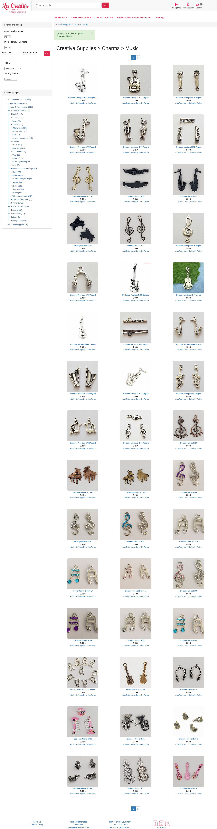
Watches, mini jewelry (21, 179)
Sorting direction (12, 73)
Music (15, 182)
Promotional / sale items (15, 42)
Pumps (15, 193)
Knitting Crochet (17, 221)
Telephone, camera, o (21, 196)
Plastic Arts (15, 114)
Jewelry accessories (19, 107)
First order (78, 825)
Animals (16, 125)
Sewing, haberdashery (21, 138)
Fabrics (14, 217)
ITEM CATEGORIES (81, 17)
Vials (14, 155)
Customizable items (13, 31)
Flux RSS (161, 827)
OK (46, 53)
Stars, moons (18, 152)
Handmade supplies (16, 224)
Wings (15, 121)
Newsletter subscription (78, 827)
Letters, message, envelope (23, 169)
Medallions (17, 175)
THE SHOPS (60, 17)
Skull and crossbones (21, 200)
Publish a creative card (120, 827)
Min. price (6, 52)
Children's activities (18, 110)
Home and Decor (18, 206)
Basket (199, 5)
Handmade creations (16, 100)
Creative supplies (15, 103)
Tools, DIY (16, 189)
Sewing (14, 203)
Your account (188, 5)
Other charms (18, 128)
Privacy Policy (37, 825)
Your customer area (78, 822)
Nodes (15, 186)
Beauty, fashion (18, 131)
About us (37, 822)
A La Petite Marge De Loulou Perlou (83, 103)
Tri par (7, 63)
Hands (15, 172)
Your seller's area (119, 825)
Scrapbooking (16, 214)
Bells (14, 165)
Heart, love (17, 145)
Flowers (15, 158)
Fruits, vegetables (19, 162)
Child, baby (17, 148)
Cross (15, 141)
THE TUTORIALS (104, 17)
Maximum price (30, 52)
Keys (14, 135)
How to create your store (120, 822)
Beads (13, 210)
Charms (14, 118)
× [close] (92, 33)
